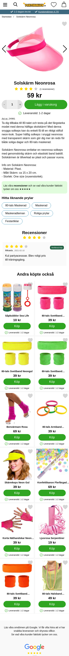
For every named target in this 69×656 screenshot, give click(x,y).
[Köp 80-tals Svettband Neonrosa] (52, 326)
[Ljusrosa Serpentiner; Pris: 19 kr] (52, 524)
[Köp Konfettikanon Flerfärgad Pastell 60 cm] (52, 493)
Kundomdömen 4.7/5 (48, 11)
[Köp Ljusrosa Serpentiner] (52, 548)
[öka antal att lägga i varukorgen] (20, 104)
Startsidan (7, 16)
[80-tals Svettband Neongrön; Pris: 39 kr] (52, 357)
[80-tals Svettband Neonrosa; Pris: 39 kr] (52, 302)
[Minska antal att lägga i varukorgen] (4, 104)
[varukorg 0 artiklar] (64, 4)
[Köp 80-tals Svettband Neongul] (17, 381)
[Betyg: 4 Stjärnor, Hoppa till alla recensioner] (34, 89)
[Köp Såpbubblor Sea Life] (17, 326)
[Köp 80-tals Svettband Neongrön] (52, 381)
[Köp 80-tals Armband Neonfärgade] (52, 437)
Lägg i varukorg (46, 104)
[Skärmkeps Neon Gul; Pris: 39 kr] (17, 469)
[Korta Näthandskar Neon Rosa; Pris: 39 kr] (17, 524)
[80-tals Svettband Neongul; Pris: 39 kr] (17, 357)
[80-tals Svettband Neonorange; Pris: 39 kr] (17, 580)
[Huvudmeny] (5, 4)
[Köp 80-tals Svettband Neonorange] (17, 604)
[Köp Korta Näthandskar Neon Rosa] (17, 548)
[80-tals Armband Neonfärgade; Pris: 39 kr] (52, 413)
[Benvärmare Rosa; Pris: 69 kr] (17, 413)
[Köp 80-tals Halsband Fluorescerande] (52, 604)
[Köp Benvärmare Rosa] (17, 437)
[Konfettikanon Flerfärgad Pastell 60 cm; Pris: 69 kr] (52, 469)
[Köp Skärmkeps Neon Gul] (17, 493)
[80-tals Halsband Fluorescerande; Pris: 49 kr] (52, 580)
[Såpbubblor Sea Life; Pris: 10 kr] (17, 302)
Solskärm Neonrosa (26, 16)
